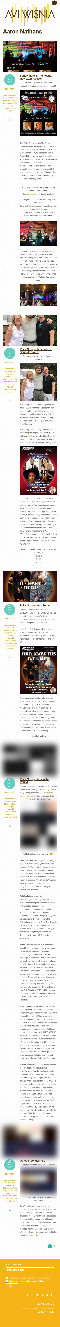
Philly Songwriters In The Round (10, 103)
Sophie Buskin (8, 1198)
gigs (4, 98)
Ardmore (8, 1183)
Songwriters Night (10, 817)
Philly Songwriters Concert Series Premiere (36, 350)
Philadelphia (7, 100)
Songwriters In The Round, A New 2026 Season (37, 77)
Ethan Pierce (8, 801)
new (13, 633)
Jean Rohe (10, 1185)
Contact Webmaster (46, 1312)
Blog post (9, 89)
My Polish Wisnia (45, 1304)
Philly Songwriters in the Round (34, 781)
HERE (37, 1235)
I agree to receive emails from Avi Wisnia (25, 1281)
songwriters (8, 108)
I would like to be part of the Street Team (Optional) (28, 1278)
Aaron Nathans (10, 95)
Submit (12, 1286)
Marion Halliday (10, 804)
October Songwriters (32, 1160)
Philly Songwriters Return (35, 605)
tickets (30, 436)
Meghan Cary (12, 98)
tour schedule (31, 194)
